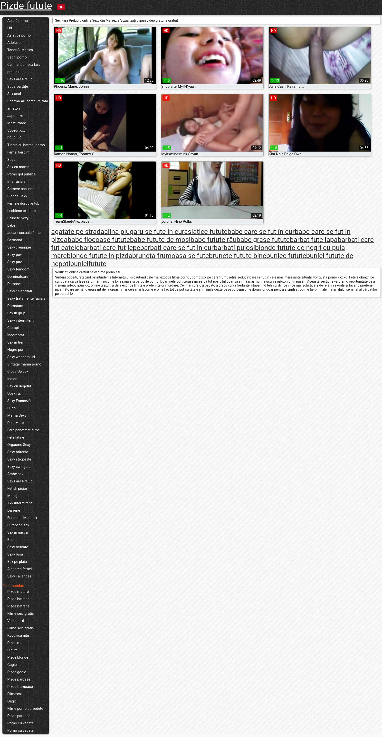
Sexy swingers (18, 466)
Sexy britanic (17, 452)
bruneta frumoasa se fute (170, 256)
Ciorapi (13, 328)
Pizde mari (16, 643)
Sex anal (14, 94)
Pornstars (15, 306)
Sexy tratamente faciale (26, 298)
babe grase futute (263, 240)
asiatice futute (206, 232)
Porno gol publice (21, 174)
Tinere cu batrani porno (26, 145)
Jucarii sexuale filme (24, 232)
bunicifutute (88, 264)
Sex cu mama (18, 167)
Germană (14, 240)
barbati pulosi (234, 248)
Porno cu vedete (20, 723)
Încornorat (15, 335)
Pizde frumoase (20, 686)
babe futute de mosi (160, 240)
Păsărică (14, 137)
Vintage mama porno (24, 364)
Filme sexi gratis (20, 613)
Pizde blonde (17, 657)
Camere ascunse (21, 189)
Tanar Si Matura (20, 50)
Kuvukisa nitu (18, 635)
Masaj (12, 496)
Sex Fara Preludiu (21, 79)
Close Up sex (17, 371)
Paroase (14, 284)
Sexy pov (14, 254)
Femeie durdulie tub (23, 203)
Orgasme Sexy (19, 444)
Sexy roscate (17, 547)
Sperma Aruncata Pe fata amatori (27, 105)
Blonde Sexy (17, 196)
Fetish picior (17, 488)
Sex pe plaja (17, 561)
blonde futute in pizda (99, 256)
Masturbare (16, 123)
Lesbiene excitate (21, 211)
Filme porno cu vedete (25, 708)
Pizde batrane (18, 599)
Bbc (10, 539)
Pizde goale (16, 672)
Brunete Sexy (18, 218)
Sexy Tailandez (19, 576)
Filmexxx (14, 694)
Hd (9, 28)
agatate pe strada (77, 232)
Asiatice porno (19, 35)
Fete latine (15, 437)
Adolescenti (17, 42)
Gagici (12, 664)
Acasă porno (17, 21)
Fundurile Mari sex (22, 518)
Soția (11, 159)
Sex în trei (15, 342)
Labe (11, 225)
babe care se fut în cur (261, 232)
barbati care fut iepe (110, 248)
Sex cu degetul (19, 386)
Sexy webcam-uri (21, 357)
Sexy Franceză (19, 401)
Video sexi (15, 621)
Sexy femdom (18, 269)
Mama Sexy (16, 415)
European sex (18, 525)
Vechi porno (17, 57)
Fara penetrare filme (23, 430)
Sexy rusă (15, 554)
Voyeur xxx (16, 130)
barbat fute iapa (314, 240)
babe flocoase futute (98, 240)
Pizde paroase (18, 679)
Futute (12, 650)
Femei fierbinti (18, 152)
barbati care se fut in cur (177, 248)
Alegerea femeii (20, 569)
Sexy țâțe (14, 262)
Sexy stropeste (19, 459)
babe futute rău (214, 240)
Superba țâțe (17, 86)
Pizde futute (26, 5)
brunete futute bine (237, 256)
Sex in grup (16, 313)
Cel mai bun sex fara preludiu (23, 68)
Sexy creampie (19, 247)
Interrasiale (16, 181)
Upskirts (14, 393)
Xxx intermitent (19, 503)
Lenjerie (13, 510)
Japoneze (15, 116)
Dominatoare (17, 276)
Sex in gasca (17, 532)
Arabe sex (15, 474)
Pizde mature (18, 591)
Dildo (11, 408)
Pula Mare (15, 423)
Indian (12, 379)
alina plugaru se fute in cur (144, 232)
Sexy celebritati (19, 291)
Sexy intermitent (20, 320)
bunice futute (286, 256)
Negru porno (17, 349)
